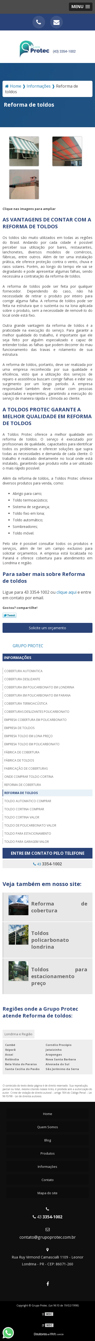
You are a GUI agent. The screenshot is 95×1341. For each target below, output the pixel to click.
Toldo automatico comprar (27, 801)
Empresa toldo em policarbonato (32, 744)
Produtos (48, 1153)
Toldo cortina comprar (24, 809)
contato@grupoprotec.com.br (48, 1237)
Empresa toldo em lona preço (28, 736)
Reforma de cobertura (22, 785)
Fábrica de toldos (19, 760)
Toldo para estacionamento (27, 833)
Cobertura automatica (23, 671)
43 (47, 864)
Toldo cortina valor (21, 817)
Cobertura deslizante (22, 679)
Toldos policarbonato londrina (50, 940)
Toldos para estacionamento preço (59, 976)
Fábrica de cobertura (22, 752)
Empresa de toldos (19, 728)
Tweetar (9, 615)
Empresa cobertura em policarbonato (35, 720)
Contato (48, 1179)
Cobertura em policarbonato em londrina (39, 687)
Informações (17, 657)
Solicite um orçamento (47, 627)
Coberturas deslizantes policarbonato (36, 711)
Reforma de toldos (21, 793)
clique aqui (66, 592)
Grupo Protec (28, 646)
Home (47, 1113)
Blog (47, 1140)
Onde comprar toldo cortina (28, 776)
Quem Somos (47, 1127)
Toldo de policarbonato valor (30, 825)
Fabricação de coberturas (26, 768)
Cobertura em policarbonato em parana (37, 695)
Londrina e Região (18, 1034)
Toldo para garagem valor (26, 841)
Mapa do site (47, 1193)
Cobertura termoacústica (25, 703)
